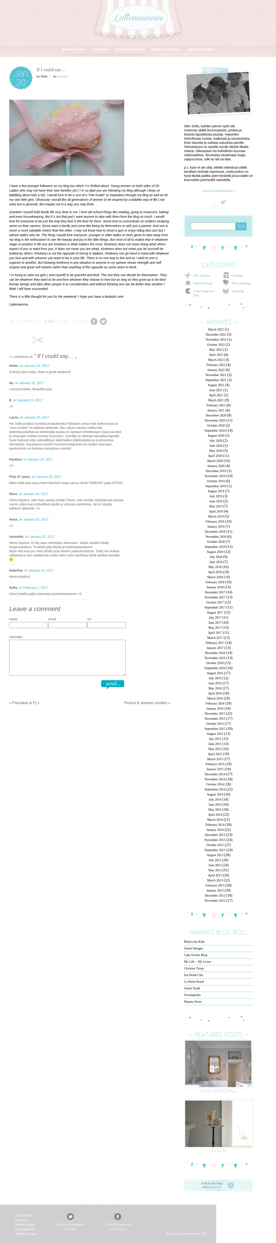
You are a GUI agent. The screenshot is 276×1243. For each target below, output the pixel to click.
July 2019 (216, 496)
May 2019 (215, 506)
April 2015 (215, 754)
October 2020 (216, 425)
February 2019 (215, 521)
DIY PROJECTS (73, 49)
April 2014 (215, 814)
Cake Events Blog (195, 955)
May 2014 (214, 809)
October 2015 (215, 723)
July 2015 (215, 739)
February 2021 (216, 405)
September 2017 (214, 607)
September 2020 (214, 430)
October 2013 (215, 845)
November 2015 (214, 718)
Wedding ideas (25, 1234)
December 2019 (216, 471)
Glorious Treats (194, 968)
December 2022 (216, 334)
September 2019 (215, 486)
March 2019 (216, 516)
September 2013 (214, 850)
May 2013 (214, 870)
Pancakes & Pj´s (25, 703)
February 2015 (215, 764)
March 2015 (215, 759)
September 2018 (214, 547)
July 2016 (215, 678)
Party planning (241, 283)
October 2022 (216, 344)
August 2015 (215, 734)
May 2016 (214, 688)
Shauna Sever (193, 1001)
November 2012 (214, 900)
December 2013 (215, 835)
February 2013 (215, 885)
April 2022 (216, 355)
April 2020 (215, 456)
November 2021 (215, 375)
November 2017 (214, 597)
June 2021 (215, 390)
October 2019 (216, 481)
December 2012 (215, 895)
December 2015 (215, 713)
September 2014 (214, 789)
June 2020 (215, 445)
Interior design (203, 283)
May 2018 (214, 567)
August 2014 (215, 794)
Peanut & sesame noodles (145, 703)
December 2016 (215, 653)
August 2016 (215, 673)
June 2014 (214, 804)
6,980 (49, 321)
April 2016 (215, 693)
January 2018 (215, 587)
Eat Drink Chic (194, 975)
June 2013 (214, 865)
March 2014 (215, 819)
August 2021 (216, 385)
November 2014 (214, 779)
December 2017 (215, 592)
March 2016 (215, 698)
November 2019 (214, 476)
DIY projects (202, 275)
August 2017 (215, 612)
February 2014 (215, 825)
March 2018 (215, 577)
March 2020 (215, 461)
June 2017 (214, 622)
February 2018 (215, 582)
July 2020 (216, 440)
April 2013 (215, 875)
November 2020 (215, 420)
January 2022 (215, 370)
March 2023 (216, 329)
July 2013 (215, 860)
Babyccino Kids (194, 941)
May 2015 (214, 749)
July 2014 (215, 799)
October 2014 (215, 784)
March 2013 (215, 880)
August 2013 (215, 855)
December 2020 (216, 415)
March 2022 (216, 360)
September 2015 (214, 729)
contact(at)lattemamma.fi (218, 191)
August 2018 (215, 552)
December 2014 (215, 774)
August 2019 (216, 491)
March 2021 (216, 400)
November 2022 (215, 339)
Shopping (238, 291)
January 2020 (215, 466)
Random (62, 76)
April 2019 (216, 511)
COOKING (100, 49)
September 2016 (214, 668)
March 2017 (215, 638)
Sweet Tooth (192, 988)
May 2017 (214, 627)
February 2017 (215, 643)
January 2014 (215, 830)
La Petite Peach (194, 981)
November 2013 (214, 840)
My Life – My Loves (197, 961)
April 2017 (215, 632)
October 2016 (215, 663)
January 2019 (215, 526)
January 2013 (215, 890)
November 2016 (214, 658)
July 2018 (216, 557)
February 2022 (216, 365)
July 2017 (215, 617)
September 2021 (215, 380)
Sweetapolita (192, 995)
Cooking (237, 275)
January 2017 (215, 648)
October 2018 (216, 542)
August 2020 (216, 435)
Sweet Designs (193, 948)
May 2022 (215, 349)
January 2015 (215, 769)
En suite (218, 1150)
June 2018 (215, 562)
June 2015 (214, 744)
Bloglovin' (214, 1187)
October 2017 (215, 602)
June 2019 (215, 501)
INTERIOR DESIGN (130, 49)
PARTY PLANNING (166, 49)
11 (11, 321)
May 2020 (215, 451)
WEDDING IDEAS (201, 49)
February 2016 (215, 703)
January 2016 (215, 708)
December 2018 (215, 531)
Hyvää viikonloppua (218, 1090)
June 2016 (214, 683)
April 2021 (216, 395)
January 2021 (215, 410)
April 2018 (215, 572)
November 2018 (215, 536)
